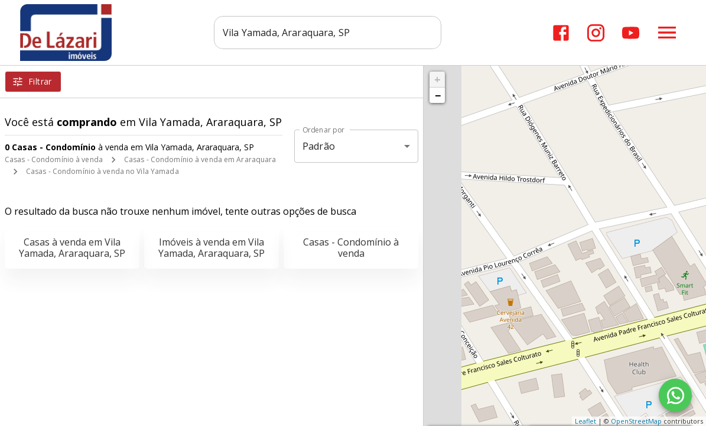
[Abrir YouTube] (630, 32)
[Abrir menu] (667, 32)
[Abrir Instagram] (595, 32)
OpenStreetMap (636, 421)
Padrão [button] (318, 146)
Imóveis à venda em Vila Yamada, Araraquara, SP (211, 247)
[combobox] (329, 32)
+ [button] (437, 79)
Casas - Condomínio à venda (54, 159)
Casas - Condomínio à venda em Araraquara (200, 159)
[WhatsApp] (675, 395)
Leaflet (585, 421)
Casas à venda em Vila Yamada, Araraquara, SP (72, 247)
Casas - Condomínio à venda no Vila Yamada (102, 171)
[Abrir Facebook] (561, 32)
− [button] (438, 95)
